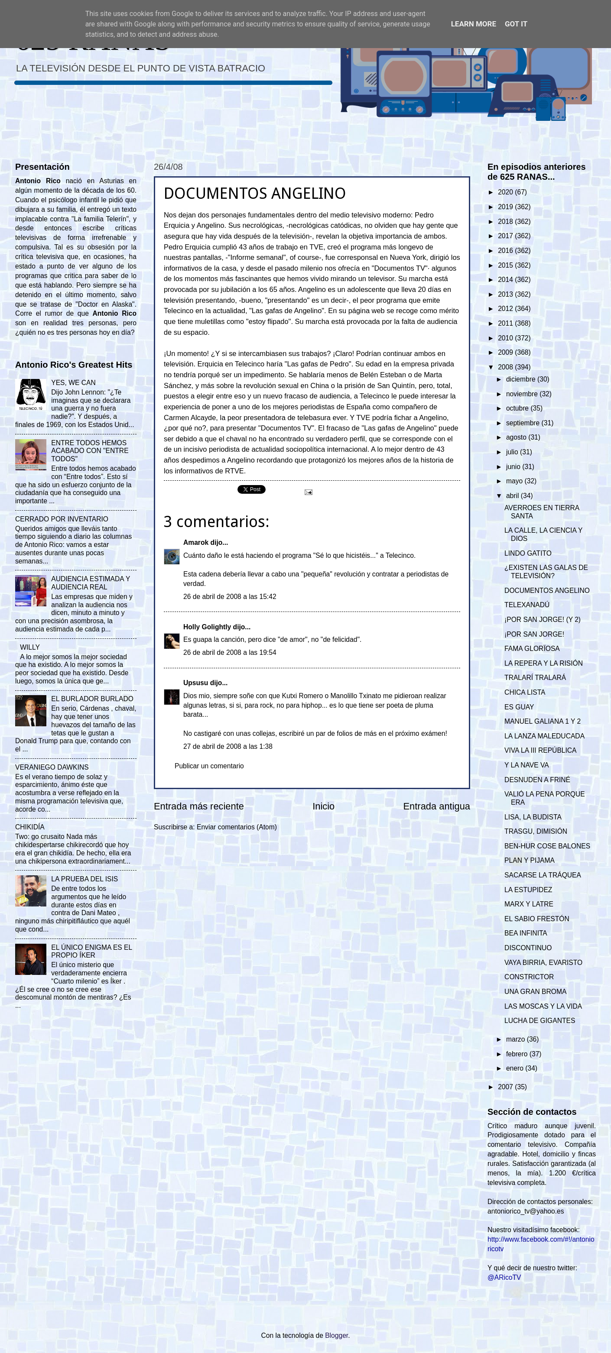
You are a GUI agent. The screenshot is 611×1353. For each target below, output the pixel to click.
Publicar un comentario (209, 766)
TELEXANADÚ (526, 605)
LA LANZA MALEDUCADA (544, 736)
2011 (506, 323)
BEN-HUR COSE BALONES (547, 846)
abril (513, 495)
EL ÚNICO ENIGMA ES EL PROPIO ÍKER (91, 951)
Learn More (473, 23)
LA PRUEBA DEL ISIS (84, 879)
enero (515, 1068)
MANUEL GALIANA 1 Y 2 (542, 721)
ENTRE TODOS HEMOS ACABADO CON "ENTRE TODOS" (89, 451)
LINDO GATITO (528, 553)
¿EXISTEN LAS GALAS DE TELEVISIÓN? (546, 571)
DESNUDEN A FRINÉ (537, 779)
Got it (516, 23)
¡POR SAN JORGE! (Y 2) (542, 619)
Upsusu (195, 682)
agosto (517, 437)
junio (514, 466)
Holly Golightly (207, 627)
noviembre (523, 394)
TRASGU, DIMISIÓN (535, 831)
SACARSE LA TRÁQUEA (542, 875)
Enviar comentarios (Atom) (237, 827)
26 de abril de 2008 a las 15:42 (229, 596)
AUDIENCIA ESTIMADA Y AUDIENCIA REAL (90, 583)
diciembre (521, 379)
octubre (518, 408)
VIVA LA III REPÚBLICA (540, 750)
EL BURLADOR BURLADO (92, 698)
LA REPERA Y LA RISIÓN (543, 663)
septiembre (524, 423)
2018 (506, 221)
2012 (506, 308)
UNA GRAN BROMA (535, 991)
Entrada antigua (436, 806)
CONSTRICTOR (529, 977)
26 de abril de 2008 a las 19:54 (229, 652)
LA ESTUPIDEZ (528, 889)
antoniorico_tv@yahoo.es (526, 1211)
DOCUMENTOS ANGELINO (547, 590)
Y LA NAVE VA (526, 765)
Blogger (336, 1335)
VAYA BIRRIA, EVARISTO (543, 962)
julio (513, 452)
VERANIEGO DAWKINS (52, 767)
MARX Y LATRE (528, 904)
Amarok (195, 542)
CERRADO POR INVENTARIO (61, 519)
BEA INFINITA (525, 933)
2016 (506, 250)
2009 (506, 352)
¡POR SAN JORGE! (534, 634)
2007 (506, 1087)
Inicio (323, 806)
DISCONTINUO (528, 948)
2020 (506, 192)
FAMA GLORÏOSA (532, 648)
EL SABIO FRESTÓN (536, 918)
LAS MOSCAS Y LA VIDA (543, 1006)
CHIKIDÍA (30, 827)
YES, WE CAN (73, 382)
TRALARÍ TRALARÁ (535, 677)
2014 (506, 279)
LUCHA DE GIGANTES (539, 1020)
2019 (506, 206)
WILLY (30, 647)
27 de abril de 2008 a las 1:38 (228, 746)
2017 (506, 236)
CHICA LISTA (524, 692)
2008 (506, 367)
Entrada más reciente (199, 806)
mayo (515, 481)
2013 (506, 294)
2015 (506, 265)
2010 (506, 338)
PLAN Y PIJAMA (529, 860)
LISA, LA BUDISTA (533, 817)
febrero (518, 1054)
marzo (516, 1039)
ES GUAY (519, 707)
